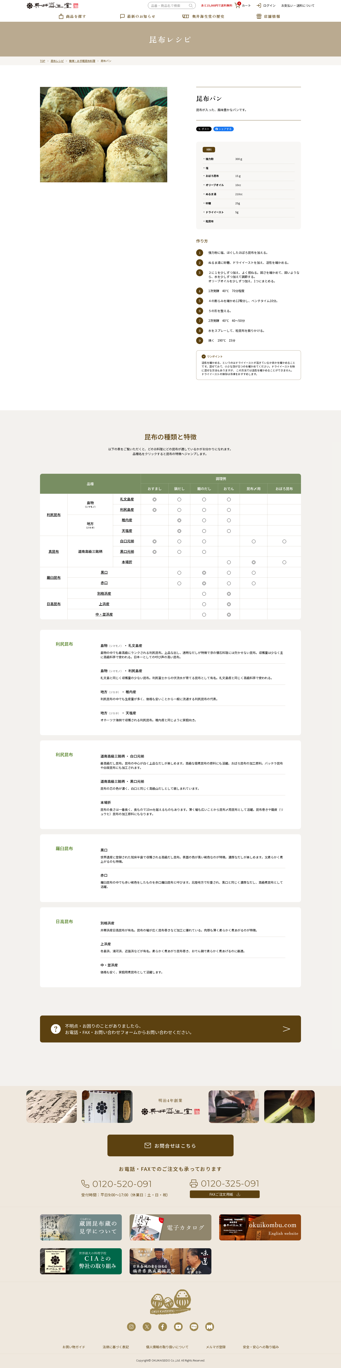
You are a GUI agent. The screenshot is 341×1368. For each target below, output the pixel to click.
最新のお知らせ (141, 16)
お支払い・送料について (298, 5)
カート (242, 5)
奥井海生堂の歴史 (208, 16)
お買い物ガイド (73, 1347)
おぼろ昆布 (212, 176)
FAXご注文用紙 (221, 1194)
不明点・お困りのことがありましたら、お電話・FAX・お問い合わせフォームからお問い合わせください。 (129, 1029)
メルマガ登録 (216, 1347)
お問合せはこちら (175, 1145)
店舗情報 (272, 16)
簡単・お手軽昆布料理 (82, 61)
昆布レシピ (57, 61)
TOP (42, 61)
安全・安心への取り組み (261, 1347)
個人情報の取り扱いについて (167, 1347)
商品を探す (76, 16)
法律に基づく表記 (116, 1347)
